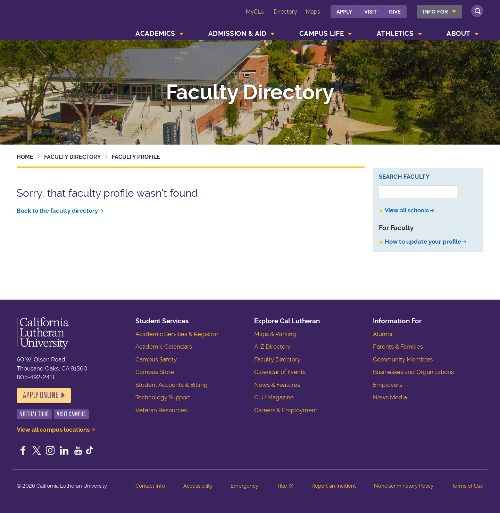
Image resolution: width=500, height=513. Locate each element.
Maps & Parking (275, 334)
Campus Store (154, 371)
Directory (285, 11)
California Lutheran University (59, 21)
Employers (387, 384)
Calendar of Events (280, 371)
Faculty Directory (250, 92)
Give (395, 12)
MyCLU (255, 11)
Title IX (285, 486)
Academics (155, 34)
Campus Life (321, 34)
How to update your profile (423, 241)
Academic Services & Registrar (176, 334)
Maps (313, 11)
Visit (370, 12)
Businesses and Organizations (413, 371)
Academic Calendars (163, 346)
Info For (435, 12)
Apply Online (40, 395)
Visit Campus (71, 414)
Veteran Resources (161, 410)
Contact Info (150, 486)
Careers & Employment (285, 410)
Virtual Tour (34, 414)
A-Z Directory (272, 346)
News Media (390, 397)
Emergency (244, 486)
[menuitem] (439, 11)
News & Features (277, 384)
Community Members (403, 359)
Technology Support (162, 397)
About (458, 34)
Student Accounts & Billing (171, 384)
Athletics (395, 34)
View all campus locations (53, 429)
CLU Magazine (274, 397)
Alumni (382, 334)
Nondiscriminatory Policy (403, 486)
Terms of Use (467, 486)
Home (25, 157)
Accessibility (197, 486)
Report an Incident (333, 486)
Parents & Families (398, 346)
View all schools (407, 210)
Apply (344, 12)
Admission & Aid (237, 34)
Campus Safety (156, 359)
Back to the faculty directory (57, 210)
